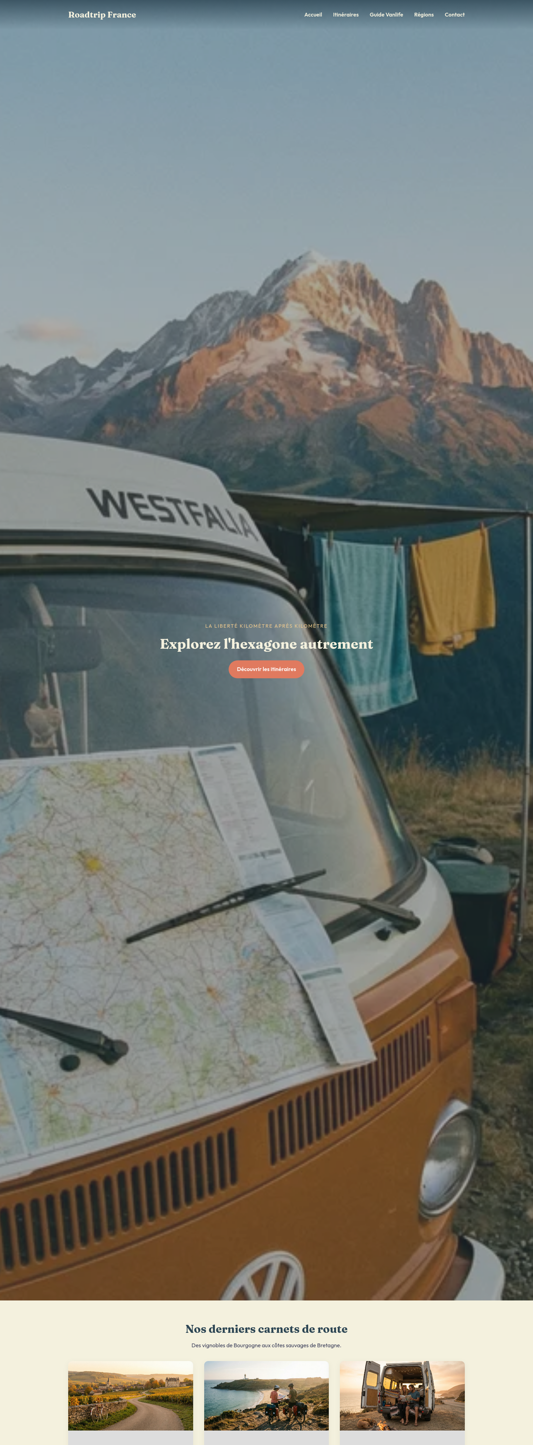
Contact (455, 14)
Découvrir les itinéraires (266, 669)
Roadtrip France (102, 15)
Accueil (313, 14)
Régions (424, 14)
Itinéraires (345, 14)
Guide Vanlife (386, 14)
